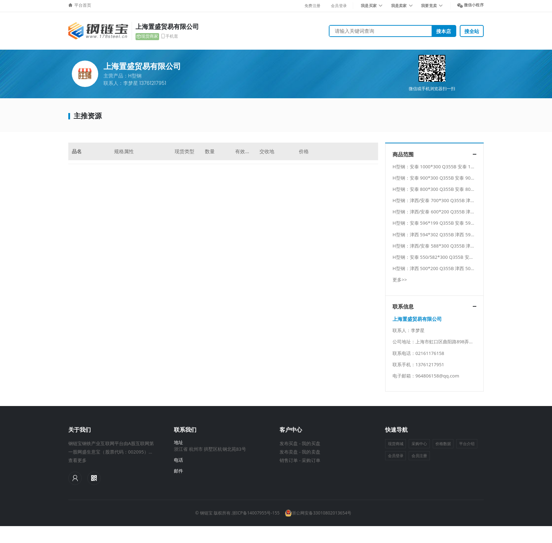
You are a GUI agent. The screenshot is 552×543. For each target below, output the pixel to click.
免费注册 (312, 5)
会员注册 (419, 455)
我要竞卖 (429, 5)
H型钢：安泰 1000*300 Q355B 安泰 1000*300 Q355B (448, 166)
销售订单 (289, 460)
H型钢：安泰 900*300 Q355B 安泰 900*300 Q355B (446, 178)
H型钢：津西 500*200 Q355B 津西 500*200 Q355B (446, 268)
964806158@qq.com (437, 376)
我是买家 (369, 5)
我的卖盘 (311, 452)
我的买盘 (311, 443)
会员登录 (339, 5)
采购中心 (419, 443)
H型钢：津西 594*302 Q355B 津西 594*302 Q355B (446, 234)
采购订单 (311, 460)
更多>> (400, 279)
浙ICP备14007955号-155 (256, 513)
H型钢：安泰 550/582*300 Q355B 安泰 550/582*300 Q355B (455, 257)
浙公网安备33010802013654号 (318, 513)
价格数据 (443, 443)
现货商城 (395, 443)
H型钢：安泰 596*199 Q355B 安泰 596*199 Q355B (446, 223)
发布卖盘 (289, 452)
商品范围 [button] (403, 154)
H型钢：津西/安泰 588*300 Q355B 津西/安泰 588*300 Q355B (457, 246)
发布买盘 (289, 443)
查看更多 (77, 460)
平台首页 (82, 5)
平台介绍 (467, 443)
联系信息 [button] (403, 306)
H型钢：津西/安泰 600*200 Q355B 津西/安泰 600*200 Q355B (457, 211)
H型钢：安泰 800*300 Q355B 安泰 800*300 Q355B (446, 189)
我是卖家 (399, 5)
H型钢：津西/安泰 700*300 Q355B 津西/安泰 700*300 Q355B (457, 200)
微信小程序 (474, 4)
